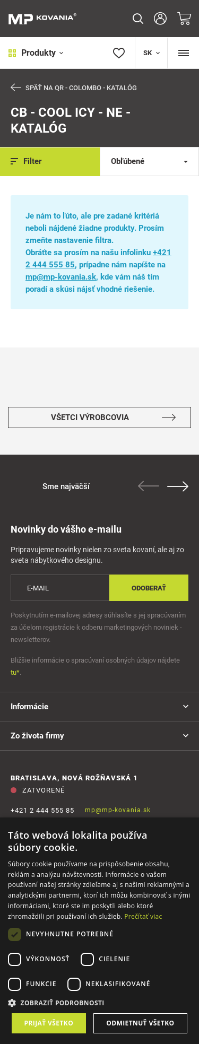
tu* (15, 672)
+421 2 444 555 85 (42, 810)
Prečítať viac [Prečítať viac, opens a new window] (143, 916)
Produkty (35, 53)
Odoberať (149, 588)
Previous (148, 486)
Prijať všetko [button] (49, 1023)
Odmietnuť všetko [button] (140, 1023)
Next (177, 486)
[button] (99, 1003)
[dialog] (99, 930)
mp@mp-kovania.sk (60, 277)
